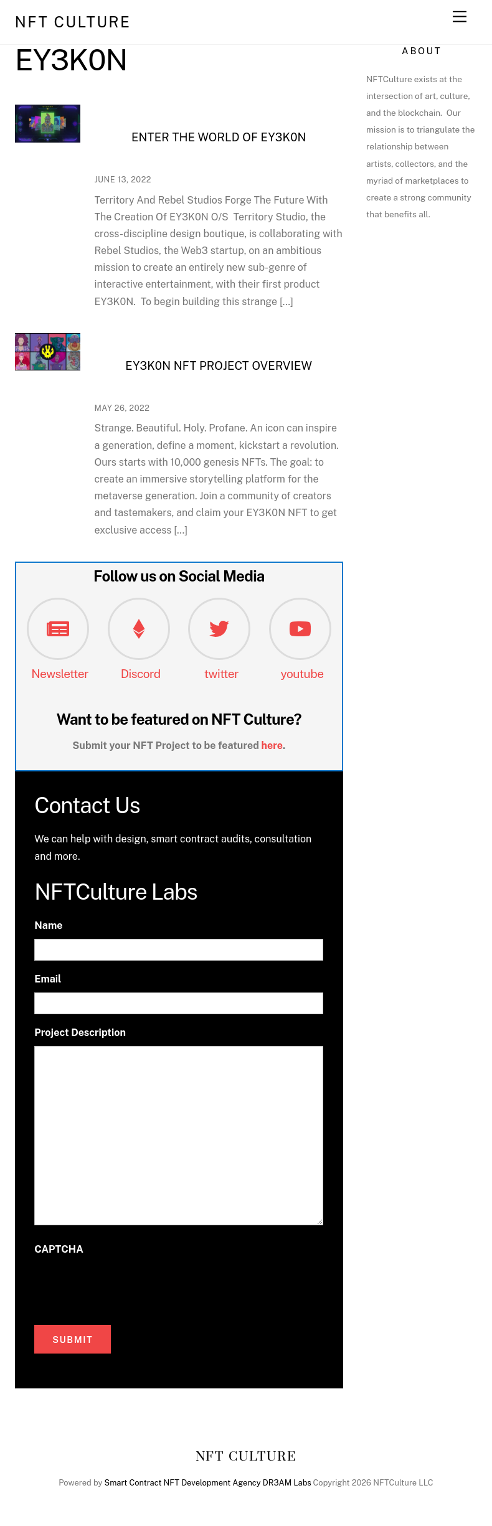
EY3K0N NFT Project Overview (218, 365)
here (272, 745)
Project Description (80, 1033)
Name (48, 925)
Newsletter (59, 674)
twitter (221, 674)
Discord (141, 674)
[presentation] (129, 1287)
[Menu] (459, 17)
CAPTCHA (58, 1249)
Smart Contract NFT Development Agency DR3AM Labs (208, 1482)
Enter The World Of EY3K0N (218, 137)
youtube (302, 674)
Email (47, 979)
